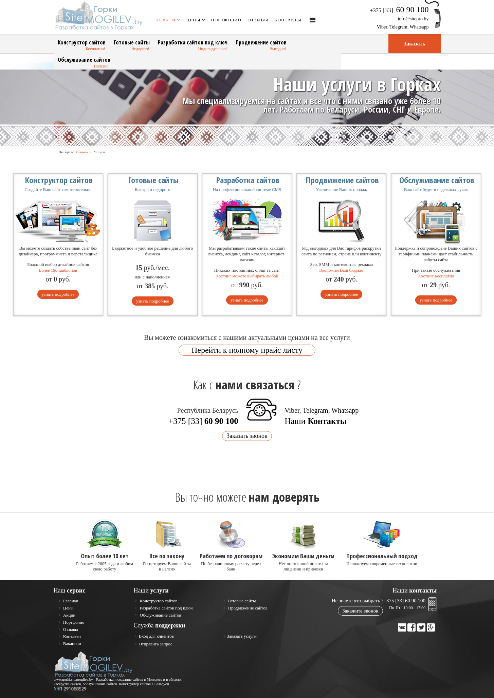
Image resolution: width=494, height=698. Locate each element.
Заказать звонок (247, 435)
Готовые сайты (132, 42)
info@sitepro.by (413, 18)
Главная (82, 152)
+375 (399, 10)
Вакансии (71, 643)
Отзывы (258, 19)
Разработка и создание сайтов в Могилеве (129, 679)
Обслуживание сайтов (84, 59)
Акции (69, 615)
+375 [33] (203, 421)
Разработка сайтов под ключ (192, 42)
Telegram (398, 27)
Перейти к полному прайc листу (247, 350)
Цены (193, 19)
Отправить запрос (155, 643)
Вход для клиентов (156, 636)
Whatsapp (419, 27)
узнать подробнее (58, 294)
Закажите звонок (360, 611)
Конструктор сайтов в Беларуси (144, 684)
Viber (382, 27)
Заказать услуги (241, 636)
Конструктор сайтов (82, 42)
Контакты (287, 19)
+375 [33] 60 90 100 (404, 600)
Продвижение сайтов (261, 42)
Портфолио (226, 19)
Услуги (166, 19)
